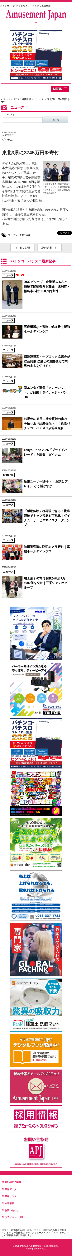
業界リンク (9, 1196)
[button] (60, 89)
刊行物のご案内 (11, 1182)
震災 (28, 235)
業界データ (9, 1189)
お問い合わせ (10, 1210)
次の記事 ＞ (49, 247)
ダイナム (7, 139)
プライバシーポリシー (15, 1217)
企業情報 (8, 1203)
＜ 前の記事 (23, 247)
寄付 (22, 235)
